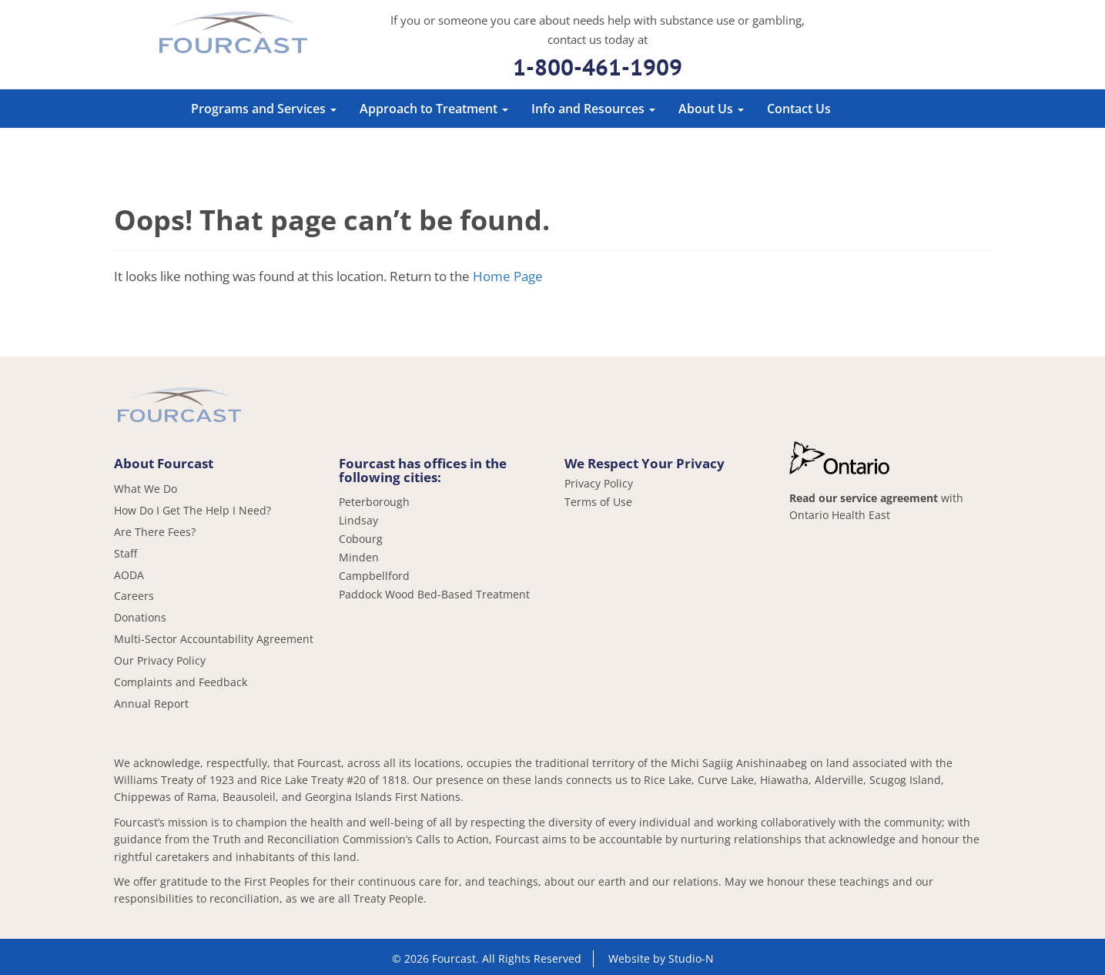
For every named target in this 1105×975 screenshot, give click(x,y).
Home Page (508, 276)
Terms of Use (598, 502)
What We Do (145, 488)
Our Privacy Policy (160, 660)
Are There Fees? (155, 531)
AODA (129, 575)
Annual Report (151, 703)
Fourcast (233, 35)
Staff (125, 553)
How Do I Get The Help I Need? (192, 510)
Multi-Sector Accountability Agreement (213, 639)
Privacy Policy (598, 483)
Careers (134, 595)
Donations (140, 617)
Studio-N (691, 958)
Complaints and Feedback (180, 682)
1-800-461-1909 (597, 67)
